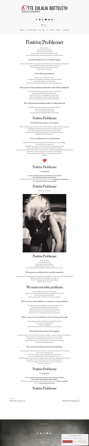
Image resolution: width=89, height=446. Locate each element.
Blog (43, 30)
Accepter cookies (67, 441)
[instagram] (42, 19)
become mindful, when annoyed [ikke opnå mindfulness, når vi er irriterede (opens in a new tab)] (47, 383)
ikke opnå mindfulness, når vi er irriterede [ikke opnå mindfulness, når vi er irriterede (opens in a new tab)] (46, 181)
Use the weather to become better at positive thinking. (44, 379)
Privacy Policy (47, 442)
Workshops (58, 30)
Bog (40, 30)
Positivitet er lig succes (23, 400)
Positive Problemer (44, 42)
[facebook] (36, 19)
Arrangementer (65, 30)
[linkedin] (49, 19)
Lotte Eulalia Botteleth (32, 30)
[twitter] (39, 19)
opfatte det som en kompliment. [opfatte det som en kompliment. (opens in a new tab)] (61, 179)
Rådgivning (22, 30)
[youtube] (46, 19)
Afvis (75, 441)
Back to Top (44, 424)
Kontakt (52, 30)
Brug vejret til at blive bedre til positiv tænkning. (44, 177)
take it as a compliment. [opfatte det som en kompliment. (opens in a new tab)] (62, 381)
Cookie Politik (42, 442)
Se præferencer (83, 441)
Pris (47, 30)
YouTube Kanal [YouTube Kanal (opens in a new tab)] (45, 171)
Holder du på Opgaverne (65, 400)
